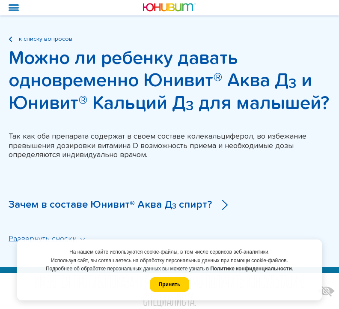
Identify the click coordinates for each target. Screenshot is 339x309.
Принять (170, 285)
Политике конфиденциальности (251, 269)
